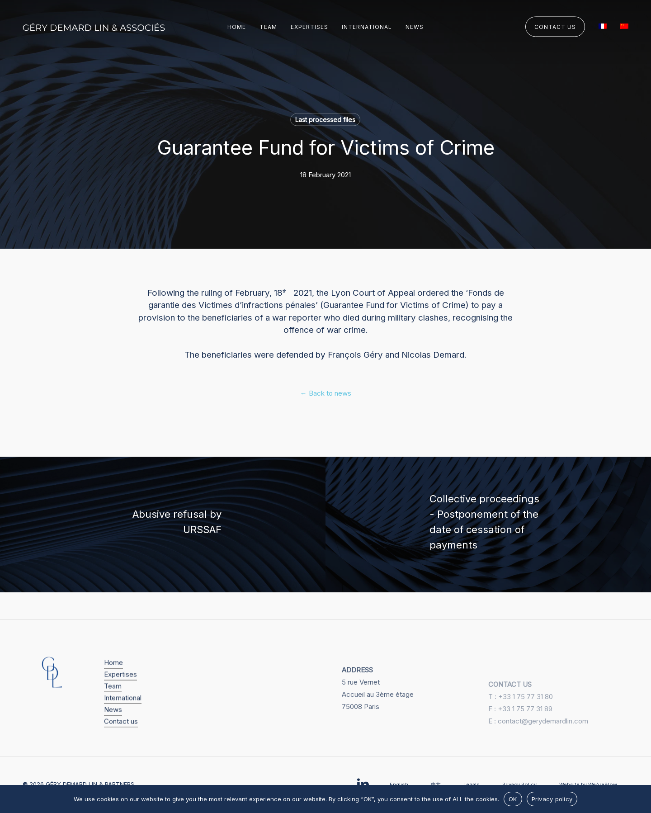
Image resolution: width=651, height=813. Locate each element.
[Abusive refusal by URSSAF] (163, 524)
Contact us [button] (121, 736)
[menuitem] (603, 27)
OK (513, 799)
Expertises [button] (120, 689)
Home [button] (113, 677)
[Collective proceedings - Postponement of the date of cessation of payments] (488, 524)
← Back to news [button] (325, 393)
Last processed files (325, 119)
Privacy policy (552, 799)
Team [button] (113, 700)
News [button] (113, 724)
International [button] (123, 712)
